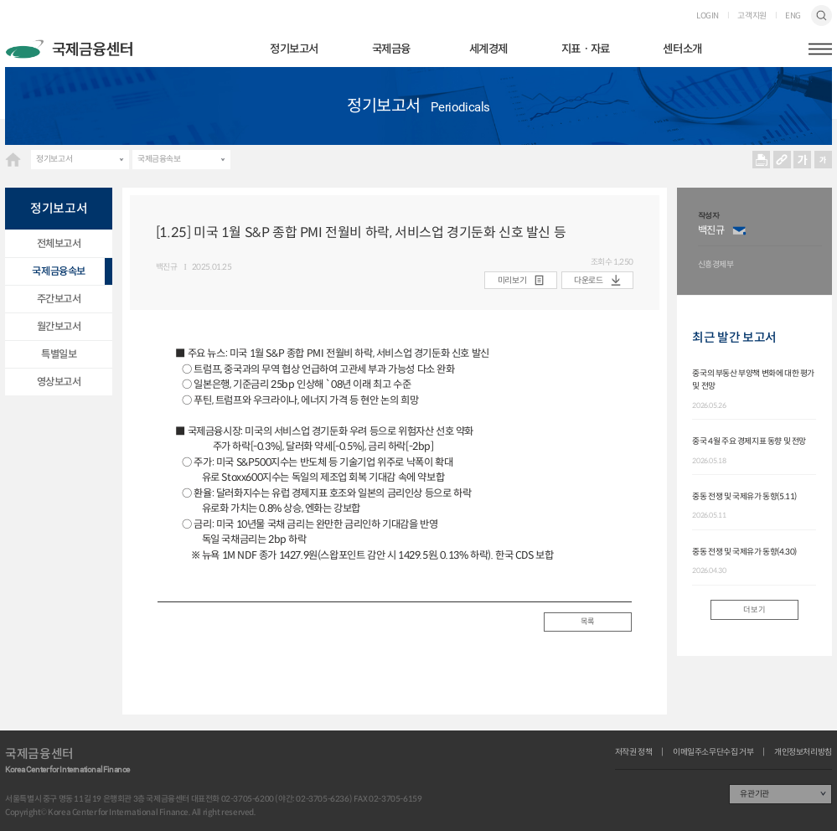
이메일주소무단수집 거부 (713, 752)
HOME (13, 160)
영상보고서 (59, 381)
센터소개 (682, 49)
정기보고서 (294, 49)
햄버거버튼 (820, 49)
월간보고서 (59, 326)
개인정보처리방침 (803, 752)
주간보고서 (59, 298)
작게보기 (823, 159)
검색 (821, 15)
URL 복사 (781, 159)
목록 (588, 622)
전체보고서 (59, 243)
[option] (760, 241)
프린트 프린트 (761, 159)
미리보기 (512, 280)
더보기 (754, 610)
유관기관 (754, 793)
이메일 (739, 230)
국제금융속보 (159, 158)
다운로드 (588, 280)
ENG (793, 16)
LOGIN (707, 16)
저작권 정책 (634, 752)
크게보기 (802, 159)
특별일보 (58, 354)
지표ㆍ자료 (585, 49)
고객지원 (751, 16)
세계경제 (488, 49)
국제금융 (391, 49)
